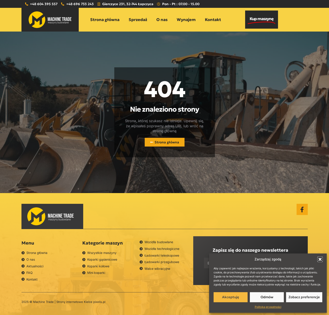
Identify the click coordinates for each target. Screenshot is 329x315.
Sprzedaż (138, 19)
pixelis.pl (99, 302)
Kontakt (213, 19)
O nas (162, 19)
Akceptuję (230, 297)
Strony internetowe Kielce (74, 302)
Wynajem (186, 19)
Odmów (267, 297)
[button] (320, 259)
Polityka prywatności (268, 307)
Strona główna (104, 19)
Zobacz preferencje (304, 297)
